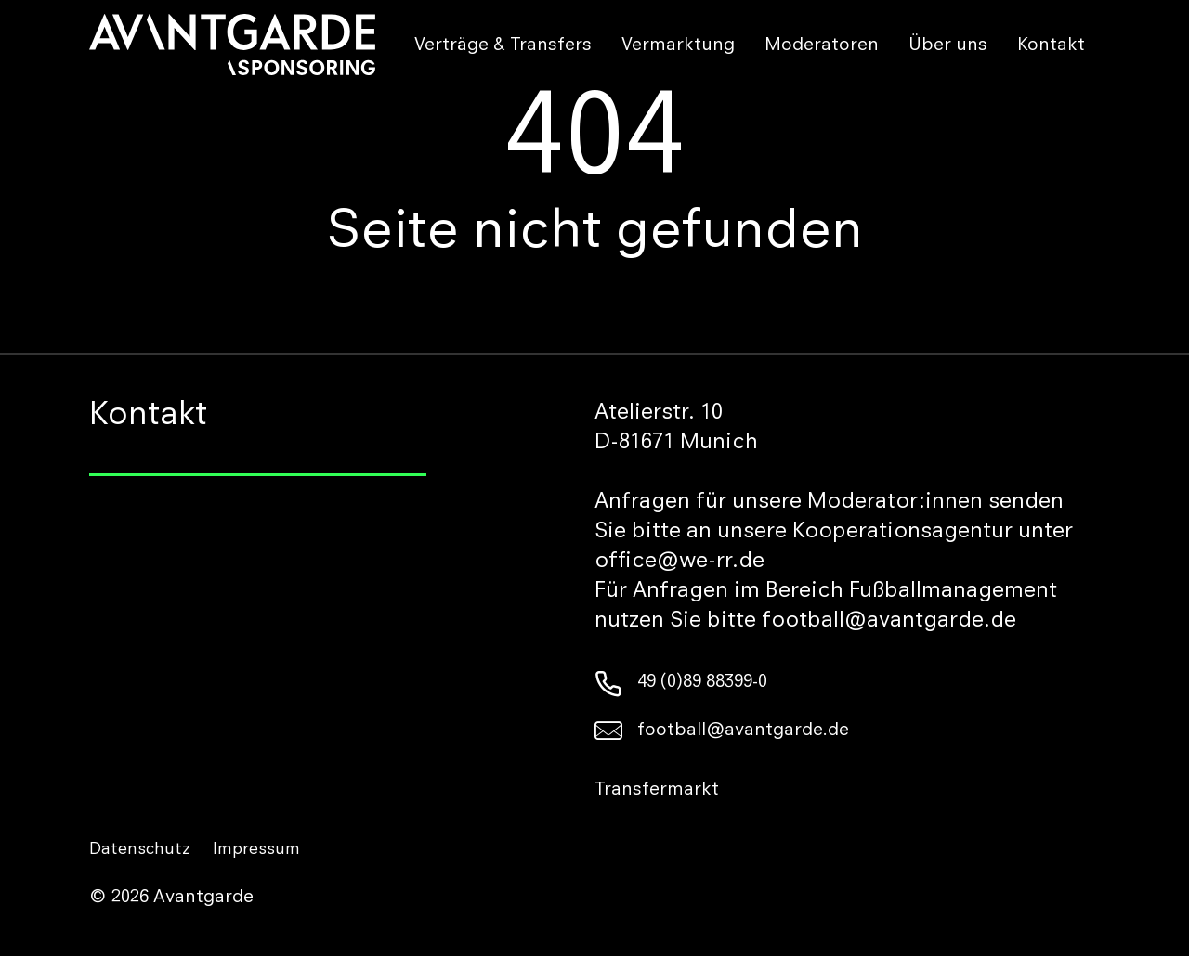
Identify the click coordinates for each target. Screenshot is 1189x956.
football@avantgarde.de (721, 731)
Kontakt (1051, 46)
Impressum (256, 850)
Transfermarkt (656, 791)
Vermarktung (678, 46)
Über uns (947, 46)
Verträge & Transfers (503, 46)
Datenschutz (139, 850)
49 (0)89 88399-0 (680, 683)
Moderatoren (821, 46)
